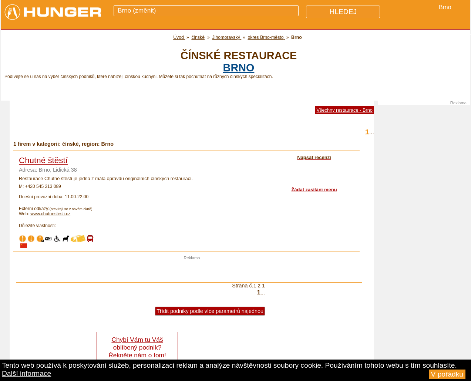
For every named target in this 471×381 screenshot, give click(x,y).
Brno (239, 68)
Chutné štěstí (43, 160)
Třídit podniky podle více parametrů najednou (210, 311)
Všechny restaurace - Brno (344, 110)
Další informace (26, 373)
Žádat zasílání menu (314, 189)
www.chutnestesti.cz (50, 213)
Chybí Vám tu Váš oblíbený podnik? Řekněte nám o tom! (137, 347)
